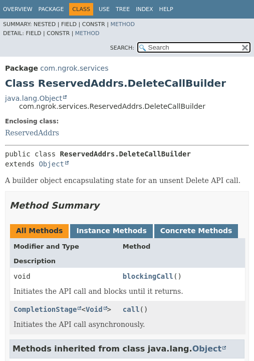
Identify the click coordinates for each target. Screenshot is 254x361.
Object (51, 164)
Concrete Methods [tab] (196, 231)
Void (94, 309)
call (131, 309)
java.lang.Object (33, 98)
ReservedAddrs (32, 133)
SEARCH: (122, 48)
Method (122, 24)
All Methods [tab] (39, 231)
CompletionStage (45, 309)
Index (144, 9)
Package (51, 9)
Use (104, 9)
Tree (123, 9)
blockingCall (148, 276)
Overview (18, 9)
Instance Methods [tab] (111, 231)
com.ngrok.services (74, 68)
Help (166, 9)
